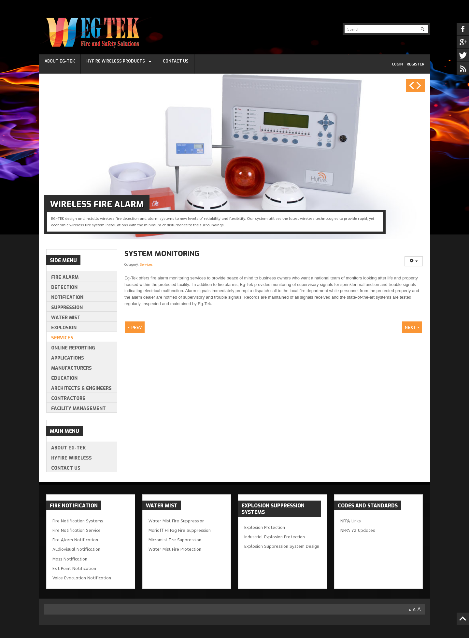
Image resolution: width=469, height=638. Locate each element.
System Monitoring (161, 253)
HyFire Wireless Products (115, 61)
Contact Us (176, 61)
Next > (412, 327)
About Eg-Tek (60, 61)
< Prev (135, 327)
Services (146, 264)
